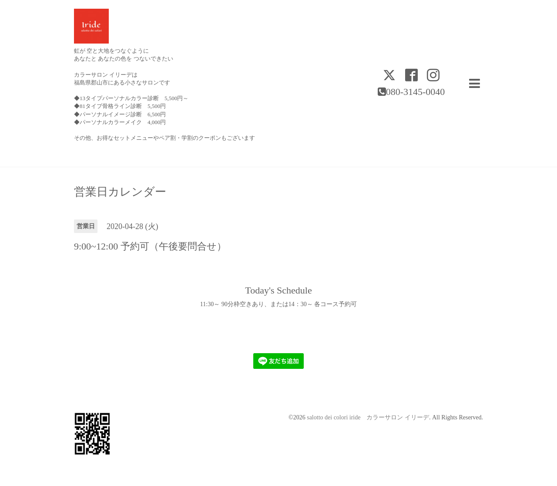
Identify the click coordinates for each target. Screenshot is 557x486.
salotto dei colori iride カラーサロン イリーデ (368, 417)
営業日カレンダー (120, 192)
